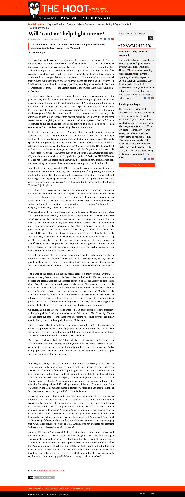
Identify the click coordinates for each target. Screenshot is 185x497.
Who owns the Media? (80, 488)
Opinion (71, 24)
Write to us (63, 488)
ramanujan (35, 39)
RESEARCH (86, 18)
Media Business (86, 24)
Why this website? (35, 488)
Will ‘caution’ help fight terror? (44, 477)
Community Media (39, 27)
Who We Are (51, 488)
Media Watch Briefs (134, 45)
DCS (155, 494)
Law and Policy (104, 24)
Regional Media (55, 24)
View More (137, 165)
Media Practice (36, 24)
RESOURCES (102, 18)
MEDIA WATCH (47, 18)
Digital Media (122, 24)
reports (134, 70)
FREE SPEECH (68, 18)
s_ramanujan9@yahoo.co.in (50, 470)
